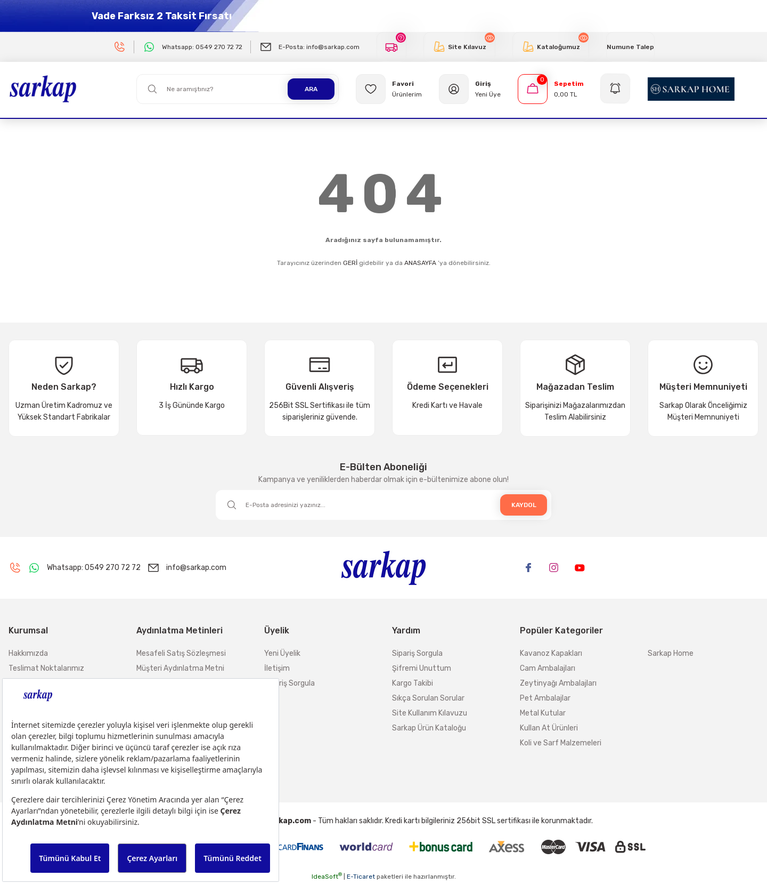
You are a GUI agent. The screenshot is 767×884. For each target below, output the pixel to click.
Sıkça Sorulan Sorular (428, 698)
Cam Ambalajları (547, 668)
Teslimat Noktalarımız (46, 668)
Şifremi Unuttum (421, 668)
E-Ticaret (361, 876)
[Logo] (43, 88)
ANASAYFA (420, 263)
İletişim (277, 668)
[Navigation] (616, 89)
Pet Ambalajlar (545, 698)
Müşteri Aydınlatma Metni (180, 668)
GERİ (350, 263)
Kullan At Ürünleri (549, 728)
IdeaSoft (327, 876)
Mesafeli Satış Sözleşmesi (181, 653)
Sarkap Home (670, 653)
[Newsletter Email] (383, 505)
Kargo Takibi (412, 683)
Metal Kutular (543, 713)
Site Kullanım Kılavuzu (429, 713)
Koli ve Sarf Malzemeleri (560, 743)
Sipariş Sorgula (289, 683)
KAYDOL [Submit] (523, 505)
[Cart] (551, 89)
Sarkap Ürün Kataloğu (429, 728)
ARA (311, 89)
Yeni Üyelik (282, 653)
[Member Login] (470, 89)
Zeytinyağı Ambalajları (558, 683)
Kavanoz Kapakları (551, 653)
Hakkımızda (28, 653)
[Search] (237, 89)
